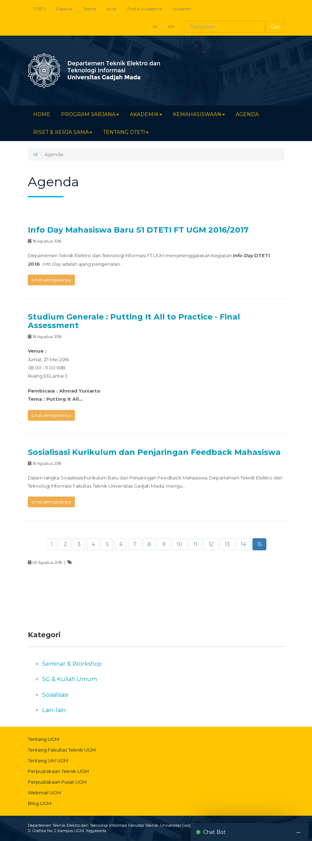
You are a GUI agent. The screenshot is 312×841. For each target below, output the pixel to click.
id (35, 154)
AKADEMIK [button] (146, 114)
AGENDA (247, 114)
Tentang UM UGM (48, 760)
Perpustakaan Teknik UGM (58, 771)
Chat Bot (214, 832)
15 (259, 544)
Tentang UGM (43, 739)
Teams (89, 8)
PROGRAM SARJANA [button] (90, 114)
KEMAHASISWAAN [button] (199, 114)
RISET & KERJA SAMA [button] (62, 132)
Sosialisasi (55, 694)
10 (179, 544)
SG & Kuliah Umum (69, 679)
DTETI (39, 8)
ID (155, 26)
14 (243, 544)
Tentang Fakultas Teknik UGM (62, 750)
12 (211, 544)
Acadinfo (182, 8)
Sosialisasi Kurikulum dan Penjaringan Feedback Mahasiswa (154, 452)
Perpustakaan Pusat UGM (57, 782)
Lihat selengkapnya (51, 279)
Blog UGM (39, 803)
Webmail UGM (44, 792)
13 (227, 544)
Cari (275, 27)
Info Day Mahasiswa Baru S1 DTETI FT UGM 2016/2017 (138, 230)
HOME (41, 114)
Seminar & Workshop (72, 663)
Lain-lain (54, 710)
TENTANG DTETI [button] (126, 132)
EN (171, 26)
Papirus (64, 8)
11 (195, 544)
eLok (112, 8)
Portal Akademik (144, 8)
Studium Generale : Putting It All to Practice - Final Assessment (134, 321)
